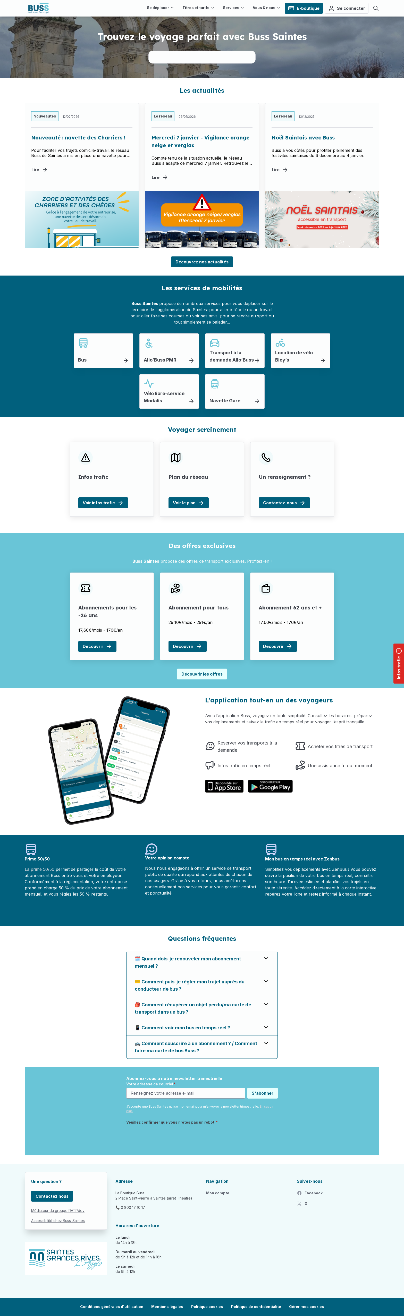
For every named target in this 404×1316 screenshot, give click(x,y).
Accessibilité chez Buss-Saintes (58, 1220)
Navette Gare (224, 400)
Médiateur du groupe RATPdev (58, 1210)
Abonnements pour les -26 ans (107, 611)
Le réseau (163, 116)
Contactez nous (52, 1196)
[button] (306, 1307)
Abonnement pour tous (199, 607)
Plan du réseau (188, 477)
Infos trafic (93, 477)
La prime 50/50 (39, 869)
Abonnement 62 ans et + (290, 607)
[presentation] (165, 1137)
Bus (82, 360)
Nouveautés (44, 116)
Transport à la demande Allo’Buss (231, 356)
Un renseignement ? (285, 477)
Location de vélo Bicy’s (294, 356)
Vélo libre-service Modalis (164, 397)
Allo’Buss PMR (160, 360)
